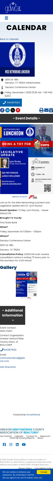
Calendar (18, 436)
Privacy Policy (25, 468)
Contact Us (31, 436)
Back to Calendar (9, 39)
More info (38, 478)
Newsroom (45, 436)
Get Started (5, 436)
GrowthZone (33, 414)
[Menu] (6, 18)
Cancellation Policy (44, 468)
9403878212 (11, 103)
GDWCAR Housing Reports (22, 438)
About (40, 438)
